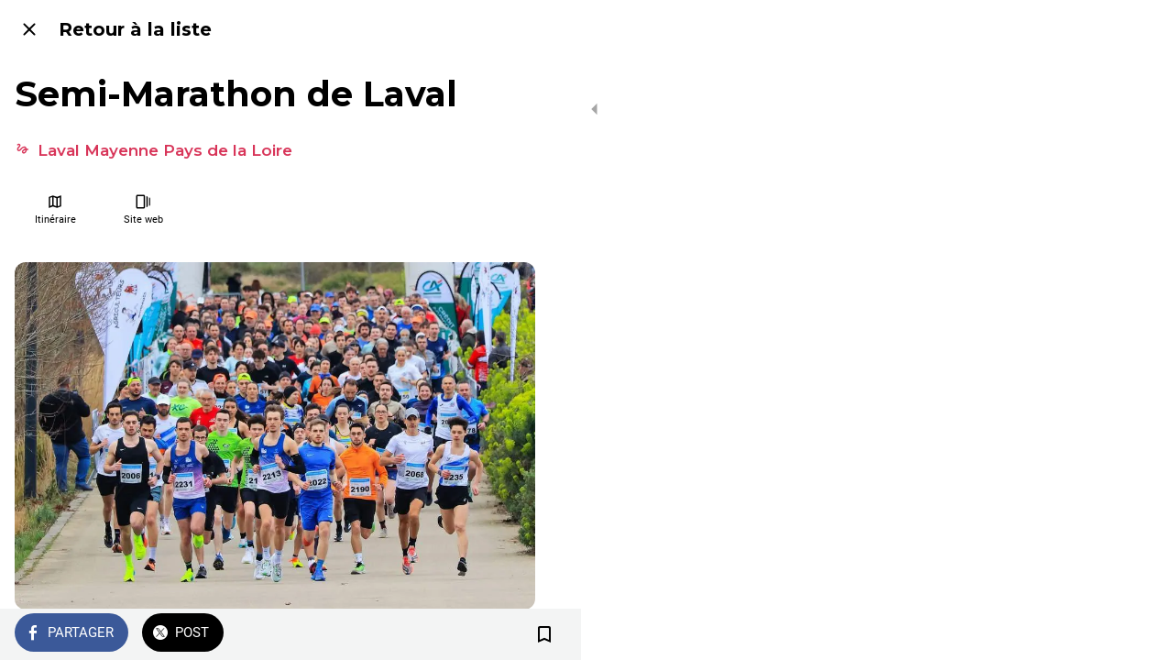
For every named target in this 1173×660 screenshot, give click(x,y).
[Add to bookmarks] (513, 634)
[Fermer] (29, 29)
